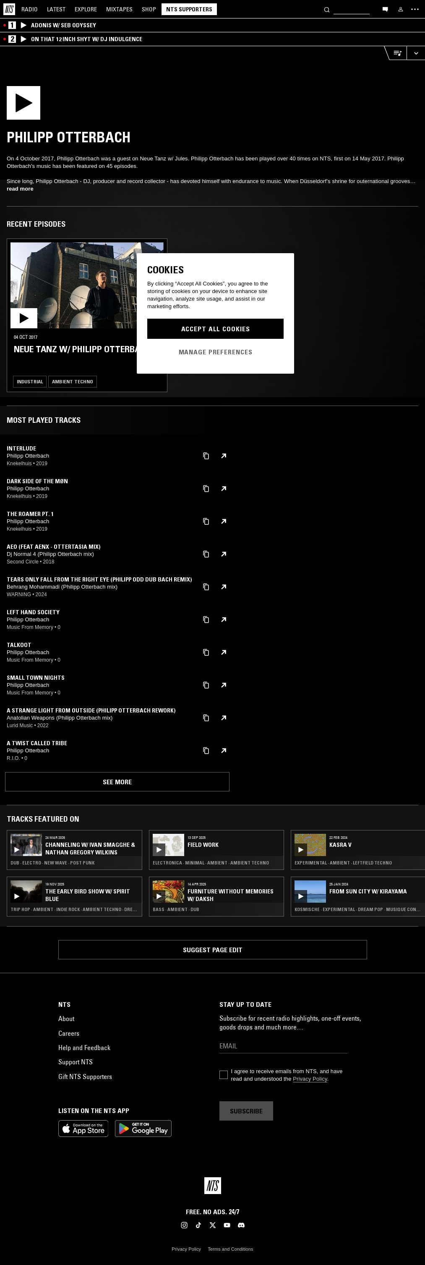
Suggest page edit (212, 949)
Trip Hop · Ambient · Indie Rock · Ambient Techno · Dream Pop (74, 909)
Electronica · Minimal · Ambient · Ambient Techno (211, 863)
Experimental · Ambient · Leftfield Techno (343, 863)
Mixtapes (119, 9)
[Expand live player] (416, 53)
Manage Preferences (216, 352)
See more (117, 782)
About (66, 1018)
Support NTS (75, 1062)
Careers (68, 1033)
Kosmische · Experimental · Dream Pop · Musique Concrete (358, 909)
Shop (149, 9)
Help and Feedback (84, 1047)
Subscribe (246, 1111)
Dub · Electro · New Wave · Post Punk (52, 863)
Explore (86, 9)
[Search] (327, 9)
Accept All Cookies (215, 329)
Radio (29, 9)
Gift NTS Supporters (85, 1076)
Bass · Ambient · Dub (176, 909)
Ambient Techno (72, 381)
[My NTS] (400, 9)
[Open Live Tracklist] (395, 53)
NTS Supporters (189, 9)
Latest (56, 9)
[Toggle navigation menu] (415, 9)
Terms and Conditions (230, 1249)
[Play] (70, 105)
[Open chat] (385, 9)
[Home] (9, 9)
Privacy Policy (310, 1079)
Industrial (30, 381)
